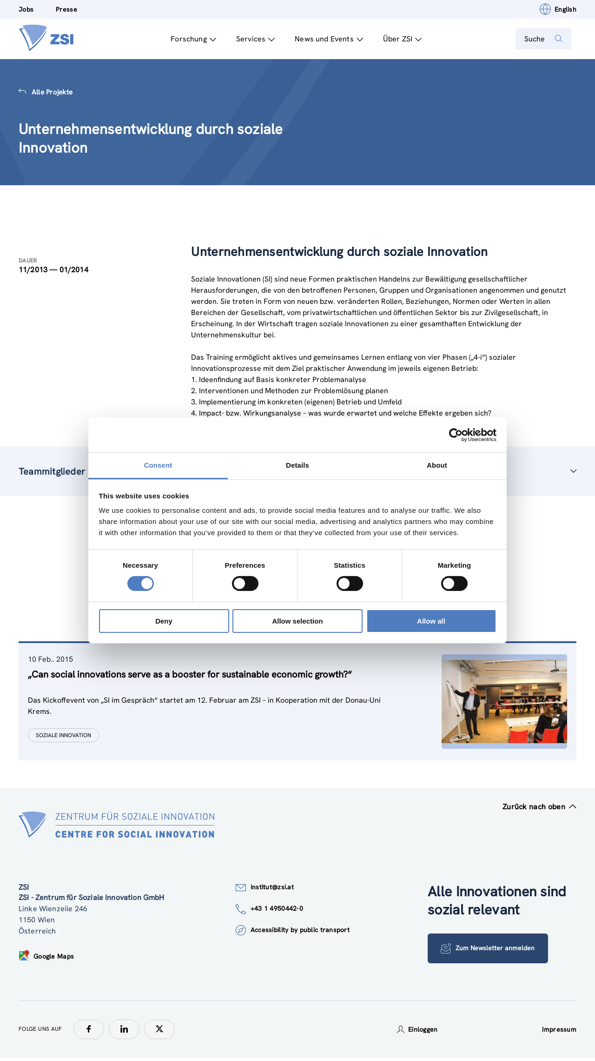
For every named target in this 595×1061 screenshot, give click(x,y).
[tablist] (297, 705)
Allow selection (297, 621)
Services (250, 39)
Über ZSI (397, 39)
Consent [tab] (158, 465)
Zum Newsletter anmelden (474, 951)
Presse (66, 9)
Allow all (431, 621)
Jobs (26, 9)
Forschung (189, 39)
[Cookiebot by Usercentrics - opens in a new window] (455, 435)
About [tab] (437, 465)
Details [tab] (297, 465)
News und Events (324, 39)
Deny (163, 621)
